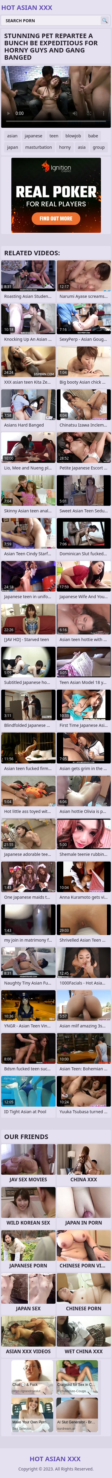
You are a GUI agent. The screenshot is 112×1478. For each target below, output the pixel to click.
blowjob (73, 136)
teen (54, 136)
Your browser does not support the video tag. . (56, 97)
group (99, 147)
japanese (33, 136)
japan (12, 147)
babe (93, 136)
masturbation (38, 147)
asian (12, 136)
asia (82, 147)
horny (65, 147)
